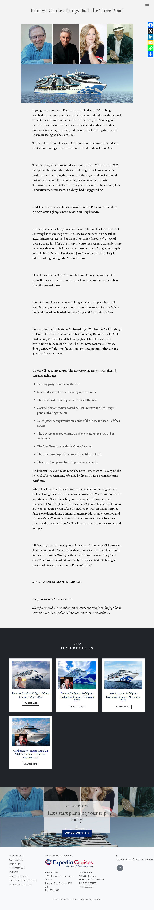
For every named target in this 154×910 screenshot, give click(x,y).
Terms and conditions (23, 880)
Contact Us (16, 860)
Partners (15, 864)
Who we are (16, 855)
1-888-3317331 (90, 883)
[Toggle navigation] (147, 5)
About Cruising (18, 876)
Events (13, 872)
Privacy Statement (20, 884)
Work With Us (77, 833)
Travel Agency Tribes (93, 899)
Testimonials (17, 868)
